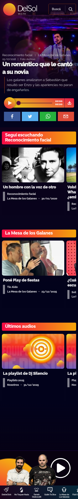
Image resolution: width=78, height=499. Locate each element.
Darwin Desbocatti (36, 496)
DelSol (27, 8)
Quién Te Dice (50, 495)
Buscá (56, 9)
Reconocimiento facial (17, 55)
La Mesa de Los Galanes (64, 496)
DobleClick (6, 495)
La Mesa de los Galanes (54, 55)
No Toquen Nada (21, 495)
